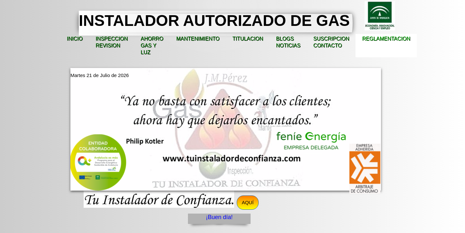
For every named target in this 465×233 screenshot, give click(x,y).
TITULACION (247, 38)
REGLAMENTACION (386, 38)
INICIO (75, 38)
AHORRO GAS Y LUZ (151, 45)
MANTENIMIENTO (198, 38)
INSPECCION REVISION (112, 42)
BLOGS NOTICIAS (288, 42)
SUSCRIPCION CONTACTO (331, 42)
